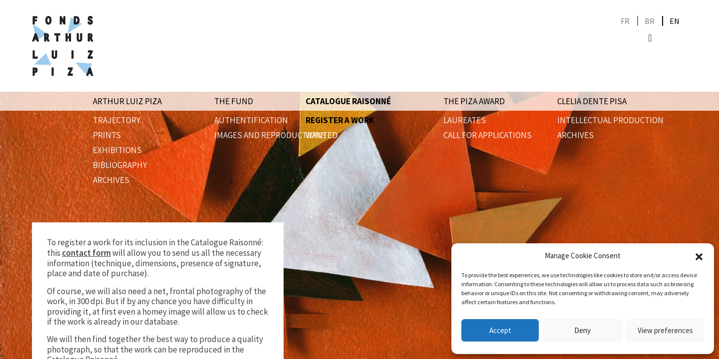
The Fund (233, 101)
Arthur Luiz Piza (127, 101)
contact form (86, 252)
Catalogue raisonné (348, 101)
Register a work (340, 120)
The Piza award (474, 101)
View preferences (665, 330)
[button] (699, 256)
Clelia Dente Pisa (592, 101)
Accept (500, 330)
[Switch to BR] (650, 21)
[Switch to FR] (625, 21)
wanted (322, 135)
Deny (582, 330)
